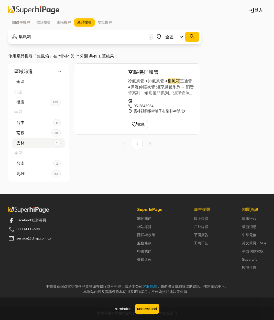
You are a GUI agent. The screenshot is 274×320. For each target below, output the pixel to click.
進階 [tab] (64, 22)
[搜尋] (192, 37)
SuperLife (250, 259)
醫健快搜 (249, 267)
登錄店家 (144, 259)
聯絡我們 (144, 251)
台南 (38, 163)
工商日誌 (201, 243)
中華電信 (249, 235)
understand (147, 309)
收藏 (138, 124)
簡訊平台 (249, 218)
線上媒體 (201, 218)
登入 (255, 10)
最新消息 (249, 226)
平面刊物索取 (253, 251)
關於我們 (144, 218)
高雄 (38, 173)
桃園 (38, 102)
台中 (38, 122)
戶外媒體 (201, 226)
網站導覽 (144, 226)
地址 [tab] (105, 22)
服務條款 (144, 243)
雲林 (38, 143)
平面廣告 (201, 235)
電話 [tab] (43, 22)
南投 (38, 132)
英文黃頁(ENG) (254, 243)
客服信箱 (150, 286)
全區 (20, 82)
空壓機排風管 (143, 72)
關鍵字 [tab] (21, 22)
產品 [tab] (84, 22)
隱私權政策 (146, 235)
